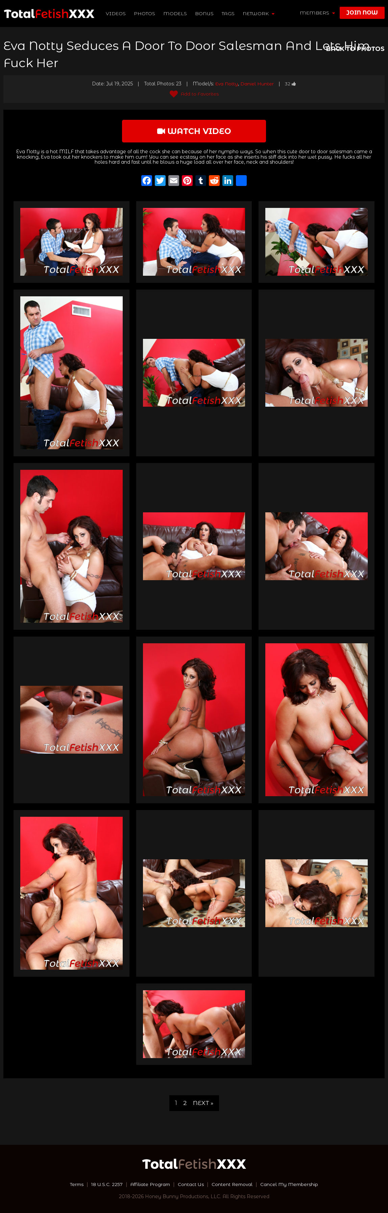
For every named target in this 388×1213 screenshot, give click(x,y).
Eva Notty (226, 84)
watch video (194, 131)
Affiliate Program (149, 1184)
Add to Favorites (194, 94)
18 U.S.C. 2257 (105, 1184)
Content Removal (233, 1184)
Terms (73, 1184)
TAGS (228, 13)
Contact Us (191, 1184)
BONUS (204, 13)
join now (362, 12)
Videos (116, 13)
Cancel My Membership (292, 1184)
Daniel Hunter (257, 84)
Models (175, 13)
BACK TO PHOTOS (355, 49)
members (317, 13)
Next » (203, 1103)
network (259, 13)
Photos (144, 13)
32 (290, 84)
